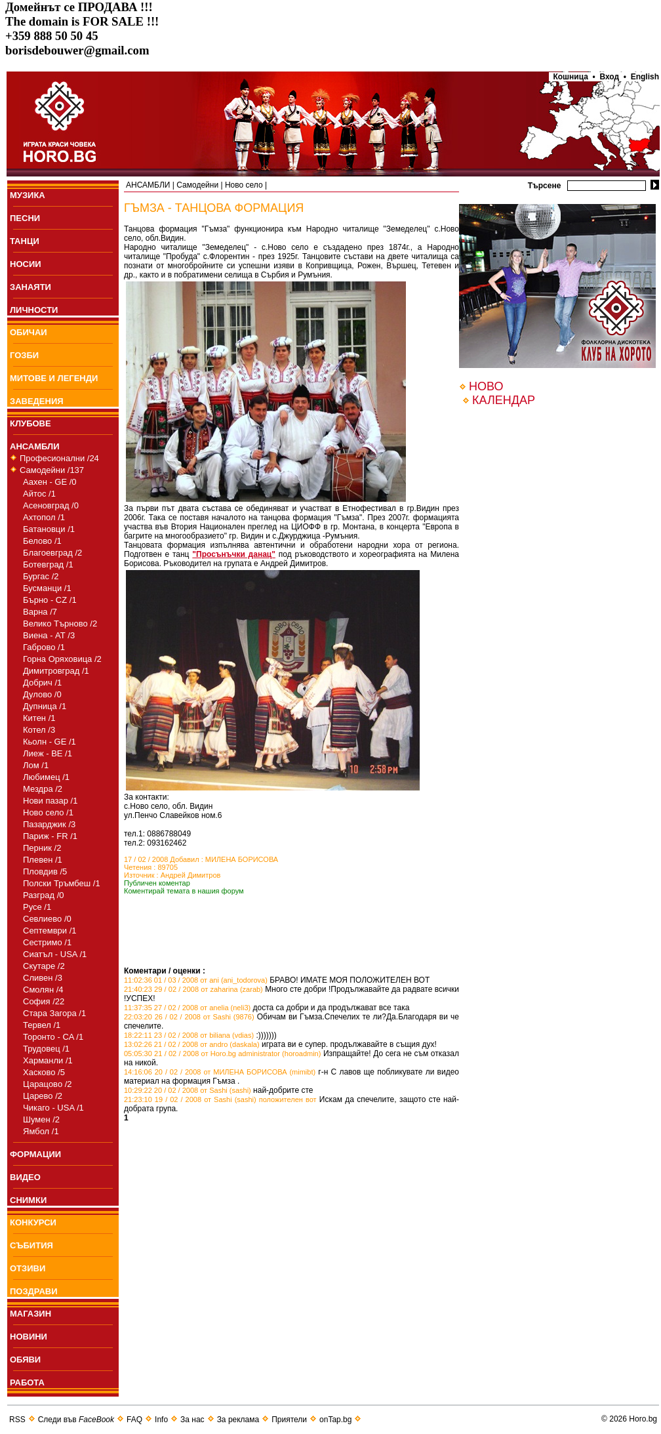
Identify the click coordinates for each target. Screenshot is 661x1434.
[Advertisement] (277, 946)
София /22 (43, 1001)
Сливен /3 (42, 978)
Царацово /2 (47, 1084)
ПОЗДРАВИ (34, 1291)
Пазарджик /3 (49, 824)
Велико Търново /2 (60, 623)
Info (161, 1419)
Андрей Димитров (191, 875)
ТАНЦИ (24, 241)
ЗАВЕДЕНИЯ (37, 401)
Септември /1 (50, 930)
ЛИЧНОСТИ (34, 310)
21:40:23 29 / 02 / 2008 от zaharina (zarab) (193, 989)
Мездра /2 (42, 789)
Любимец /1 (46, 777)
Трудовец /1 (46, 1049)
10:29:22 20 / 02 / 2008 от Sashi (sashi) (187, 1090)
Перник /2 (42, 848)
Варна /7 (40, 612)
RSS (17, 1419)
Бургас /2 (40, 576)
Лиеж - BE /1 (47, 753)
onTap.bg (335, 1419)
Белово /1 (42, 541)
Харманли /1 (48, 1060)
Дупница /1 (44, 706)
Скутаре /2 (44, 966)
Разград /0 (43, 895)
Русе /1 (37, 907)
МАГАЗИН (30, 1314)
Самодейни (197, 185)
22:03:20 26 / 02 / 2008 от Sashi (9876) (189, 1017)
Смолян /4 (43, 989)
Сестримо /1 (47, 942)
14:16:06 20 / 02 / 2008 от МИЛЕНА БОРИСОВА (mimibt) (219, 1072)
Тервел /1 (41, 1025)
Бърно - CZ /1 (50, 600)
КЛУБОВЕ (30, 423)
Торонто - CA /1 (53, 1037)
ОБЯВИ (25, 1359)
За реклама (238, 1419)
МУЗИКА (27, 195)
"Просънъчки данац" (233, 554)
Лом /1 (36, 765)
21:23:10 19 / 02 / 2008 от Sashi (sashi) (190, 1099)
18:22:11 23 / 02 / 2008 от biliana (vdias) (189, 1035)
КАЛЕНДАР (503, 400)
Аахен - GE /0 (50, 482)
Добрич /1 (42, 682)
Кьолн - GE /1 (49, 742)
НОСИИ (25, 264)
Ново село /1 (48, 812)
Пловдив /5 (45, 871)
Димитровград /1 (56, 671)
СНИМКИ (28, 1200)
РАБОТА (27, 1382)
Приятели (289, 1419)
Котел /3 (39, 730)
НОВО (486, 386)
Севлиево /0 (47, 919)
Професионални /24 (59, 458)
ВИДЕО (25, 1177)
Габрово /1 (44, 647)
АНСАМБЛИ (35, 446)
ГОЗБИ (24, 355)
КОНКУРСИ (33, 1222)
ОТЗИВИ (27, 1268)
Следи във (76, 1419)
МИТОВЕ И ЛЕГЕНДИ (54, 378)
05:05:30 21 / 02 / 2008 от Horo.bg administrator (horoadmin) (222, 1053)
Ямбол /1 (41, 1131)
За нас (192, 1419)
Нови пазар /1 (50, 801)
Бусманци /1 (47, 588)
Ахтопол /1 (44, 517)
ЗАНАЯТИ (30, 287)
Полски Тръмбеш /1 (61, 883)
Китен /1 (39, 718)
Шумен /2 (41, 1119)
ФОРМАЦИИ (35, 1154)
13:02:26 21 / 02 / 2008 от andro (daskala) (192, 1044)
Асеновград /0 (51, 505)
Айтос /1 (39, 494)
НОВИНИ (28, 1337)
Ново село (244, 185)
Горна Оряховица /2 (62, 659)
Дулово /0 (42, 694)
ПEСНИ (25, 218)
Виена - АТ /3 (49, 635)
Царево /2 (42, 1096)
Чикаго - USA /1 (53, 1108)
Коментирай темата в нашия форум (184, 891)
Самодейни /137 (52, 470)
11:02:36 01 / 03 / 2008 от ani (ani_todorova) (196, 980)
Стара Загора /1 (54, 1013)
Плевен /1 (42, 860)
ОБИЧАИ (28, 332)
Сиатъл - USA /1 (55, 954)
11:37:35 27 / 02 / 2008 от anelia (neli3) (187, 1008)
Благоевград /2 (52, 553)
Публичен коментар (157, 883)
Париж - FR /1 (50, 836)
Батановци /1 (49, 529)
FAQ (134, 1419)
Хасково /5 (44, 1072)
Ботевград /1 (48, 564)
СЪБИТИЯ (31, 1245)
